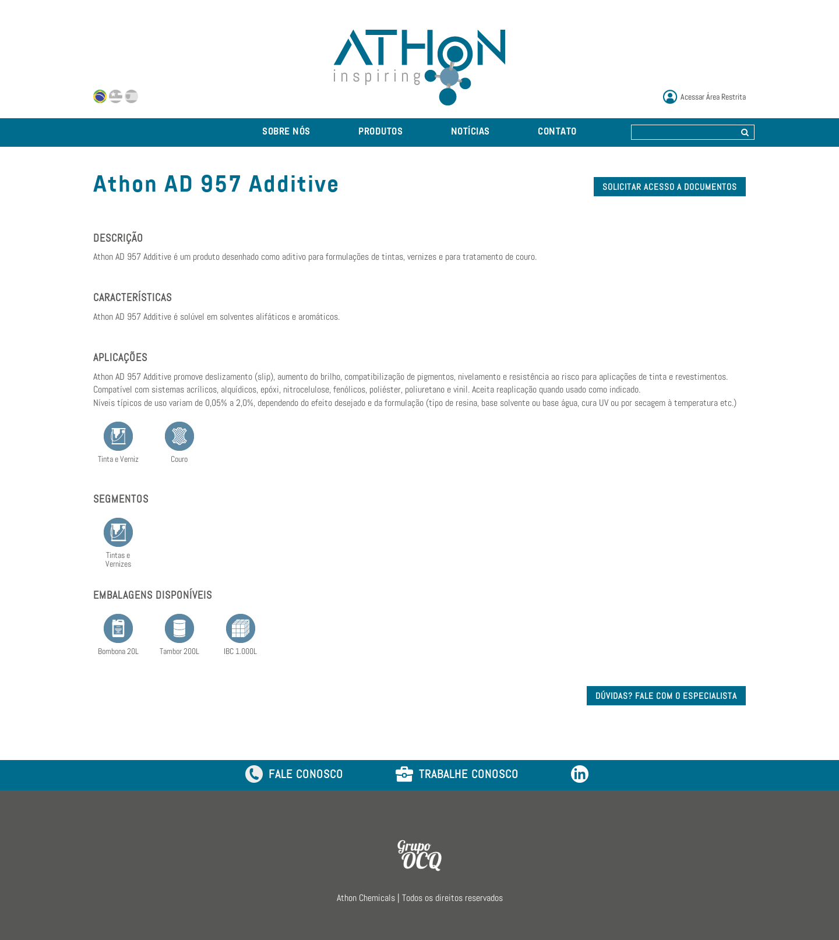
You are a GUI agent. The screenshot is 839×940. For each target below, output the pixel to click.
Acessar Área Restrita (713, 96)
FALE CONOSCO (294, 775)
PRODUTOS (380, 132)
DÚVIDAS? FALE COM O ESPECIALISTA (666, 695)
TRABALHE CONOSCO (457, 775)
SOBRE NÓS (286, 132)
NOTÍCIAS (470, 132)
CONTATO (557, 132)
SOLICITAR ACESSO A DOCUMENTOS (669, 186)
